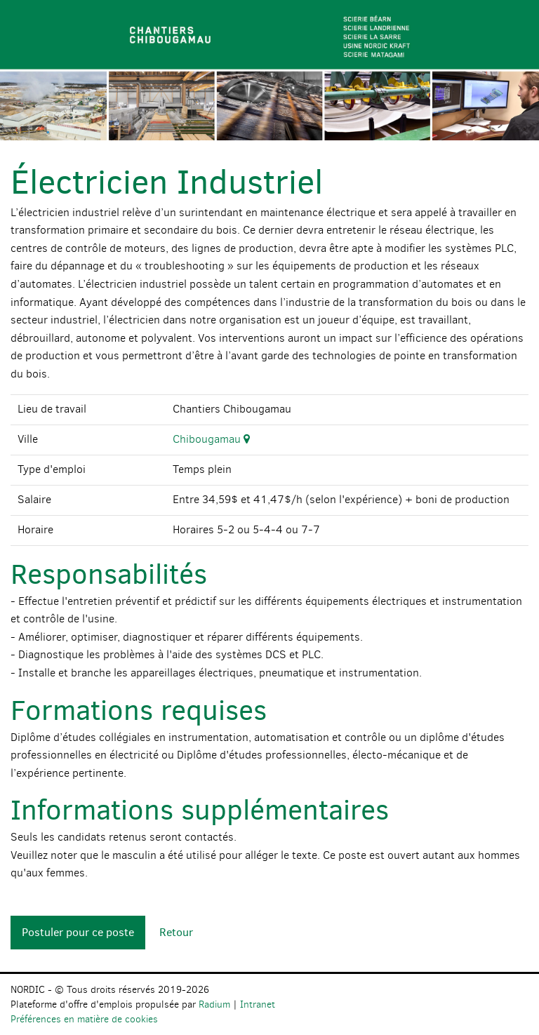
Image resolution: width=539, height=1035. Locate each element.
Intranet (257, 1004)
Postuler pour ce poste (78, 932)
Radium (214, 1004)
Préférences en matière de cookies (84, 1019)
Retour (176, 932)
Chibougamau (211, 439)
